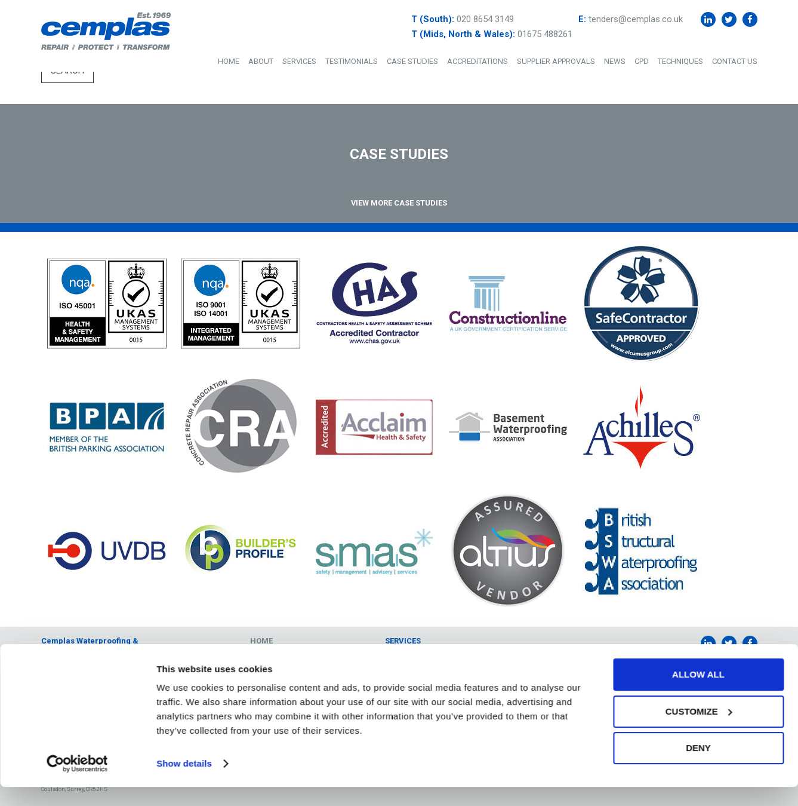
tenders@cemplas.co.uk (636, 19)
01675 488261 (544, 34)
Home (228, 61)
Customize (698, 730)
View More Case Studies (399, 202)
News (615, 61)
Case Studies (412, 61)
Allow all (698, 693)
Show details (184, 782)
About (260, 61)
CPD (641, 61)
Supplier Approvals (556, 61)
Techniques (680, 61)
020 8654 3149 (485, 19)
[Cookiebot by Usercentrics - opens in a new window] (77, 783)
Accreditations (477, 61)
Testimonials (351, 61)
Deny (698, 767)
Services (299, 61)
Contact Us (734, 61)
